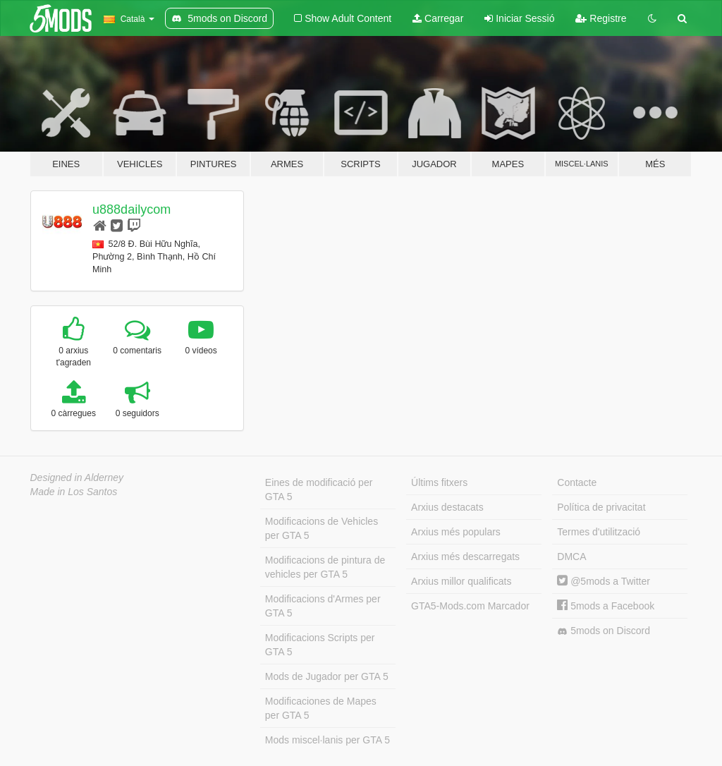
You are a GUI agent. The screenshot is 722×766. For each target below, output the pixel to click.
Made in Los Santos (74, 491)
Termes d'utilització (598, 531)
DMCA (571, 556)
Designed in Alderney (77, 477)
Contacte (576, 482)
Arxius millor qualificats (461, 581)
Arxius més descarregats (465, 556)
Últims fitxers (439, 482)
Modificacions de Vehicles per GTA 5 (321, 528)
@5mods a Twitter (603, 581)
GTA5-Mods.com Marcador (470, 606)
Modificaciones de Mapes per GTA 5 (321, 708)
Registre (600, 18)
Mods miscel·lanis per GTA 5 (327, 740)
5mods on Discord (603, 631)
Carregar (437, 18)
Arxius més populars (456, 531)
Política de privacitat (601, 507)
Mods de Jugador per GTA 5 (326, 676)
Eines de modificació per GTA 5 (319, 489)
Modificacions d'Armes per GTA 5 (323, 606)
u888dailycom (131, 209)
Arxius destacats (447, 507)
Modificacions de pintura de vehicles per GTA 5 (325, 567)
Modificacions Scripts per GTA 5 (320, 644)
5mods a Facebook (605, 606)
